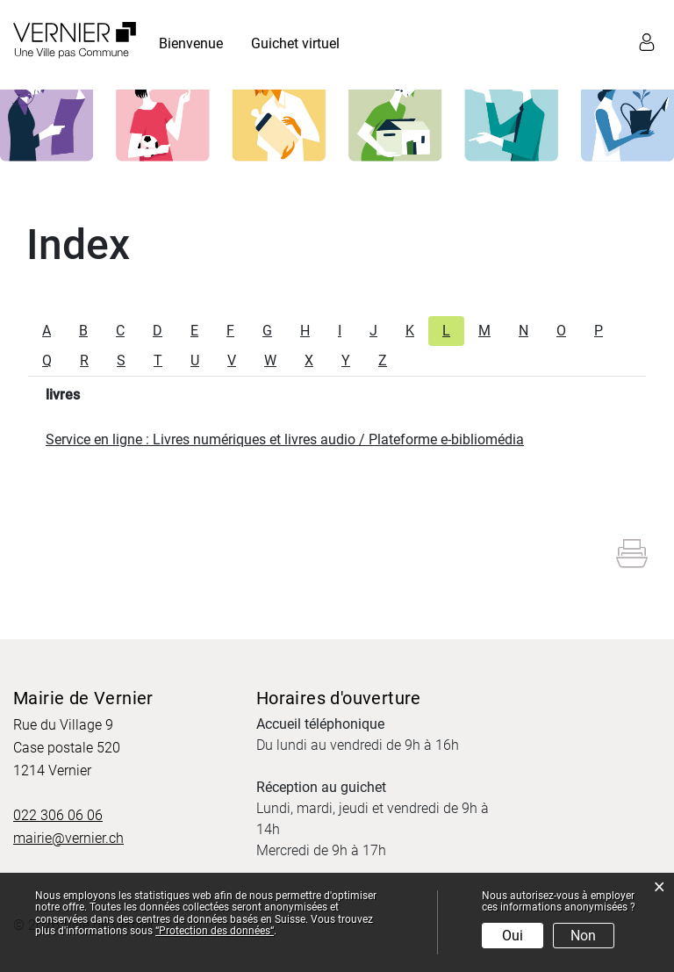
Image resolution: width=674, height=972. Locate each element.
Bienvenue (191, 43)
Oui (512, 935)
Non (583, 935)
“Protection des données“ (214, 931)
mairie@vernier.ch (68, 838)
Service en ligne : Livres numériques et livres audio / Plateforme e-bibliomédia (285, 439)
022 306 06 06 (58, 815)
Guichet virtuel (295, 43)
